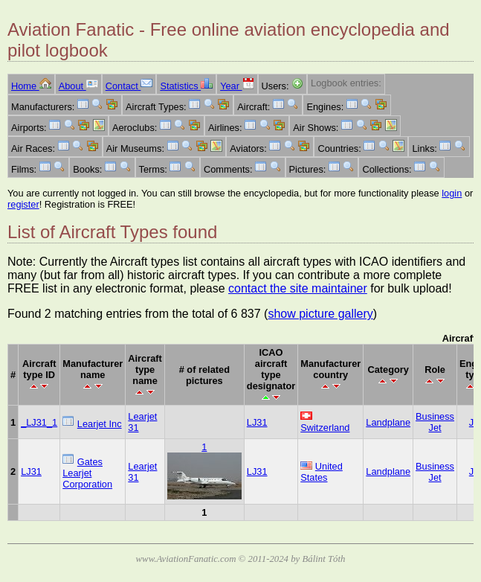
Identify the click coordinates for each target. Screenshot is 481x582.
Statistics (186, 86)
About (78, 86)
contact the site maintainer (297, 288)
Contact (129, 86)
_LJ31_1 (39, 422)
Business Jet (435, 422)
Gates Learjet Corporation (87, 473)
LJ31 (257, 422)
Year (237, 86)
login (452, 193)
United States (321, 472)
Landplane (388, 422)
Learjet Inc (99, 423)
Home (31, 86)
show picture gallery (320, 313)
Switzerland (324, 427)
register (23, 204)
